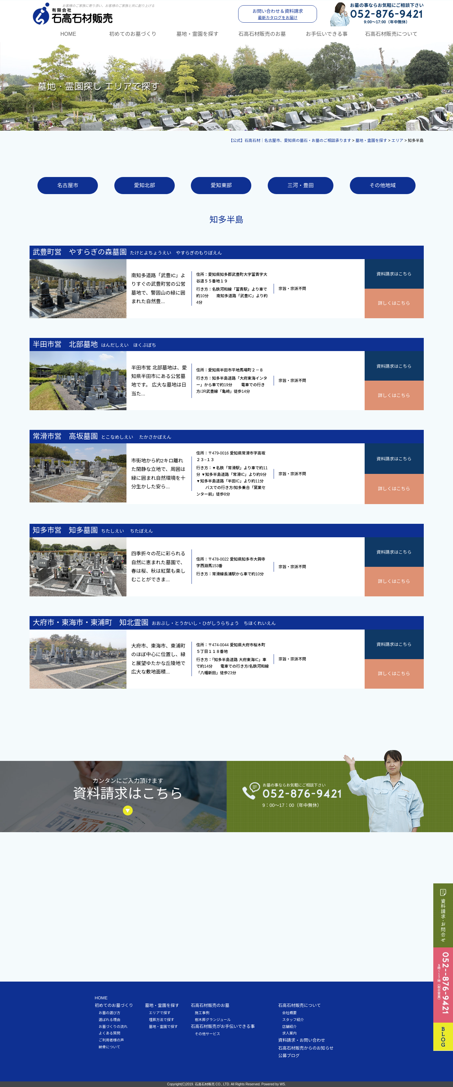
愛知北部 (144, 185)
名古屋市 (67, 185)
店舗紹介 (289, 1026)
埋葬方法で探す (161, 1019)
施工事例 (202, 1012)
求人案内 (289, 1033)
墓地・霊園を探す (197, 33)
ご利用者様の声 (111, 1040)
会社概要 (289, 1012)
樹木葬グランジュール (213, 1019)
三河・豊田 (300, 185)
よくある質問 (109, 1033)
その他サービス (207, 1033)
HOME (68, 33)
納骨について (109, 1047)
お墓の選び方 (109, 1012)
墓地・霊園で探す (163, 1026)
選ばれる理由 (109, 1019)
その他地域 (383, 185)
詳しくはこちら (394, 302)
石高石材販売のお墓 (262, 33)
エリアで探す (159, 1012)
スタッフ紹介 (293, 1019)
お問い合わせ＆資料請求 (278, 14)
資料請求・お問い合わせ (301, 1039)
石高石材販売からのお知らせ (306, 1047)
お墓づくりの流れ (113, 1026)
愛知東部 (221, 185)
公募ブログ (289, 1055)
